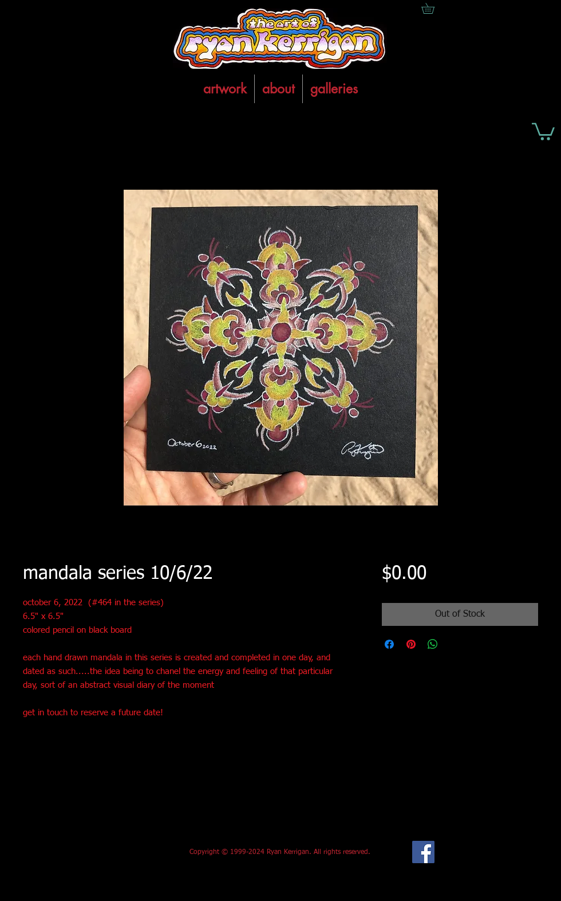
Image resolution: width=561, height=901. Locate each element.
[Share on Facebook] (389, 644)
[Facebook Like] (108, 852)
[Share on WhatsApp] (433, 644)
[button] (543, 130)
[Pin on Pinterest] (411, 644)
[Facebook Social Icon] (423, 852)
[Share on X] (454, 644)
